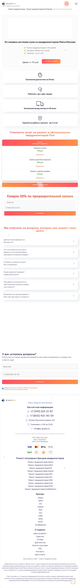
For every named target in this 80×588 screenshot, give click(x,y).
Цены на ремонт (40, 533)
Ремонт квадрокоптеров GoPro (40, 465)
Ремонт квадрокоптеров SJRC (40, 480)
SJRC (40, 516)
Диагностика (40, 543)
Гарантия (40, 537)
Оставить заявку (51, 61)
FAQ (40, 549)
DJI (40, 504)
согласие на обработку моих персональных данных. (20, 388)
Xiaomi (40, 498)
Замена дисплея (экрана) (40, 160)
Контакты (40, 552)
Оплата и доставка (40, 546)
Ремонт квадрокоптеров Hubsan (41, 471)
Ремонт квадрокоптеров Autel (40, 483)
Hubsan (41, 507)
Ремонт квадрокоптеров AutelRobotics (40, 489)
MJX (40, 510)
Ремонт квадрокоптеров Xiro (40, 477)
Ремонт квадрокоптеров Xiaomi (40, 462)
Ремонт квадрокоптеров (16, 9)
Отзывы (40, 540)
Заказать (40, 154)
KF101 (40, 522)
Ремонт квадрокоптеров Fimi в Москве (39, 9)
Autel (40, 519)
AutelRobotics (40, 525)
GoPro (40, 501)
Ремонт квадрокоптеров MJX (40, 474)
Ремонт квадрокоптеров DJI (40, 468)
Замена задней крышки (40, 171)
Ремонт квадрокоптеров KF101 (40, 486)
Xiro (40, 513)
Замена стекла (40, 148)
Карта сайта (40, 555)
